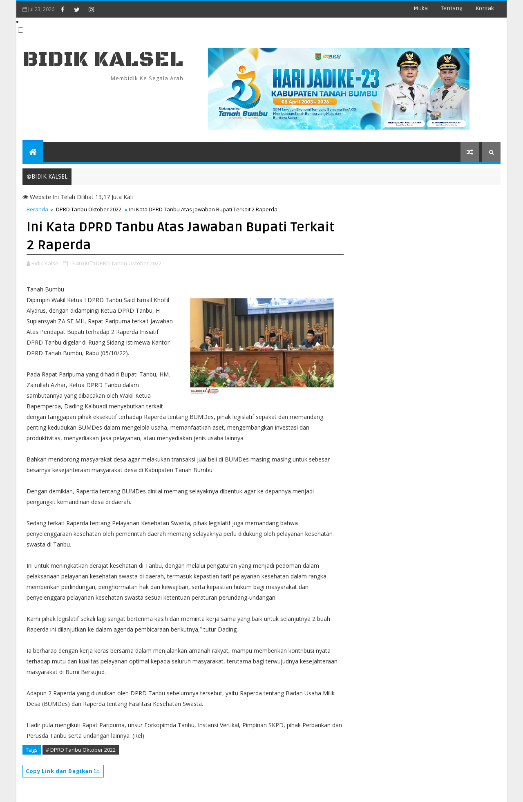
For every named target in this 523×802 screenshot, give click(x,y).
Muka (420, 8)
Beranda (37, 209)
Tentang (452, 8)
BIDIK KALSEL (102, 59)
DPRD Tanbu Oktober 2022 (88, 209)
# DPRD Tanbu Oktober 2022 (81, 749)
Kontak (485, 8)
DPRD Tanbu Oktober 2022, (129, 263)
